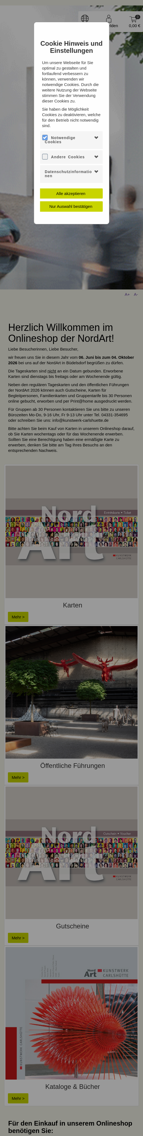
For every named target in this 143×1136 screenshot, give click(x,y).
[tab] (71, 140)
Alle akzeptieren (70, 193)
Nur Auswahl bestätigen (71, 206)
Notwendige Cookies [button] (60, 140)
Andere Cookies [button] (68, 157)
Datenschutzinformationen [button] (68, 174)
